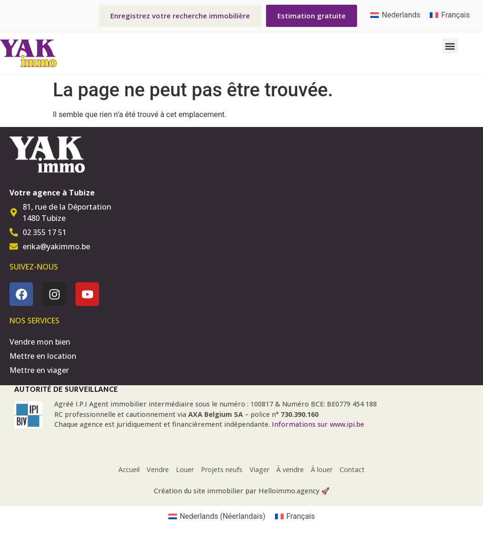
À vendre (290, 469)
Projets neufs (221, 469)
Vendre (158, 469)
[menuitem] (395, 15)
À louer (322, 469)
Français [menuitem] (455, 14)
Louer (185, 469)
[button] (450, 46)
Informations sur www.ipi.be (318, 424)
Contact (352, 469)
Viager (259, 469)
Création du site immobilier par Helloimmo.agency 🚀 (242, 490)
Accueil (129, 469)
